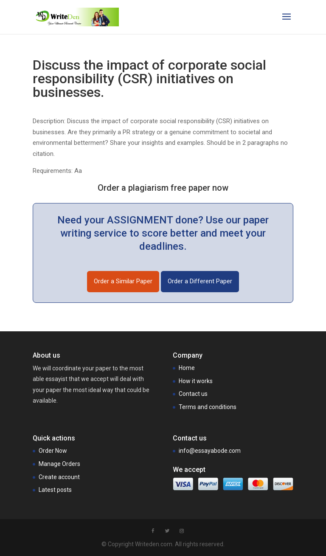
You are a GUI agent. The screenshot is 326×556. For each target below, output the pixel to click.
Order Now (53, 450)
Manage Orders (59, 463)
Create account (59, 477)
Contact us (193, 393)
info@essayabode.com (210, 450)
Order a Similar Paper (123, 281)
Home (187, 367)
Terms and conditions (207, 407)
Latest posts (55, 489)
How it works (196, 381)
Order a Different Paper (200, 281)
